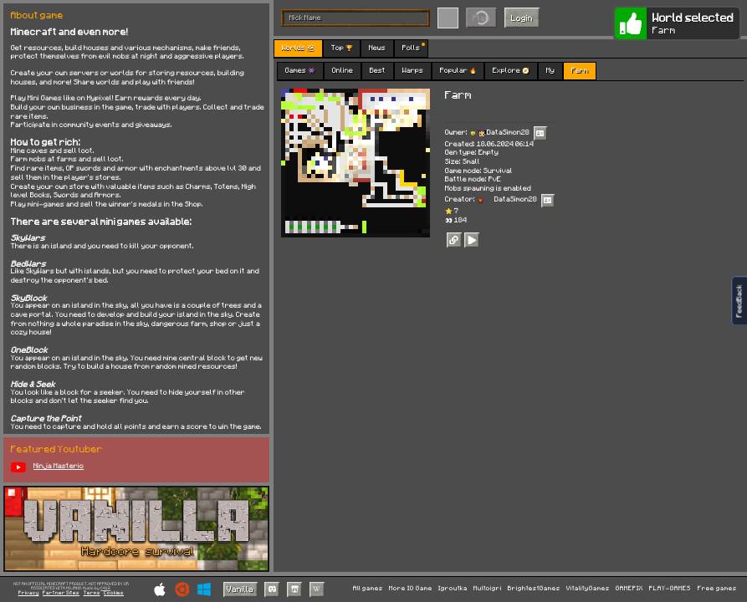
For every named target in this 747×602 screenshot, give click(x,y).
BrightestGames (534, 588)
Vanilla (240, 588)
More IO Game (410, 588)
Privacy (28, 592)
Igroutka (453, 588)
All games (368, 588)
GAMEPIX (629, 588)
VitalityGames (588, 588)
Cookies (114, 592)
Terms (92, 592)
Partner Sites (61, 592)
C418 (105, 588)
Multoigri (487, 588)
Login (522, 17)
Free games (717, 588)
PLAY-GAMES (670, 588)
